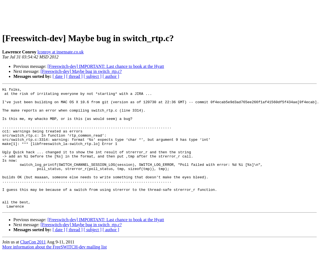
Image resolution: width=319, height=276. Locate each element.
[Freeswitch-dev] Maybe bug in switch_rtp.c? (81, 71)
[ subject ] (93, 76)
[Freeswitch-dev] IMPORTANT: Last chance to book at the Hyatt (106, 66)
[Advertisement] (159, 14)
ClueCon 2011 (33, 266)
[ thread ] (74, 76)
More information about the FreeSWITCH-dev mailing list (54, 271)
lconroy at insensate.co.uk (61, 52)
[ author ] (111, 76)
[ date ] (59, 76)
